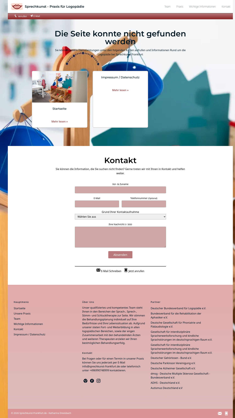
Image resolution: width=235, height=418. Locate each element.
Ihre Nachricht (120, 224)
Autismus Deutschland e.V (166, 388)
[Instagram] (98, 381)
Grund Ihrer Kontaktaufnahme (120, 212)
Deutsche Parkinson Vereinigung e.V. (173, 363)
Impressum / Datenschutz (29, 334)
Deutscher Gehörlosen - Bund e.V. (171, 358)
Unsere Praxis (22, 313)
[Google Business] (85, 381)
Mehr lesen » (59, 121)
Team (167, 6)
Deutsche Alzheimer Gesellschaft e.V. (173, 368)
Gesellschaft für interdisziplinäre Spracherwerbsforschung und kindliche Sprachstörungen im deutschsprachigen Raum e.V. (181, 335)
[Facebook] (92, 381)
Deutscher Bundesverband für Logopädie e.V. (178, 308)
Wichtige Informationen (202, 6)
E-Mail (97, 198)
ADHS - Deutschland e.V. (165, 383)
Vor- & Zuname (120, 184)
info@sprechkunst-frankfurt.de (101, 366)
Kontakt (226, 6)
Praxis (179, 6)
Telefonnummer (143, 198)
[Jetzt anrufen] (134, 270)
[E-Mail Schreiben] (109, 270)
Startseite (19, 308)
